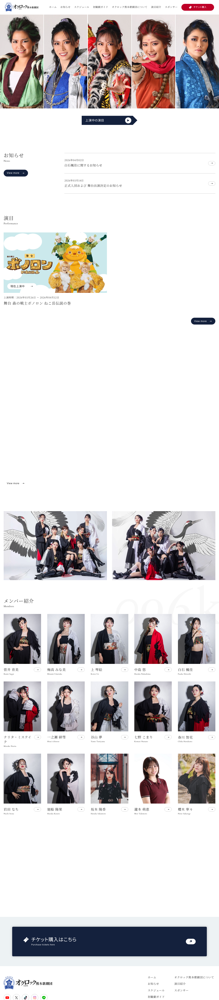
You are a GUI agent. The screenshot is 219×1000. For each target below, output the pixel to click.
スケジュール (81, 7)
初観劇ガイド (100, 7)
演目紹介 (156, 7)
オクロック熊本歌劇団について (129, 7)
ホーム (53, 7)
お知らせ (65, 7)
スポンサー (171, 7)
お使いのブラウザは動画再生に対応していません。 (109, 421)
